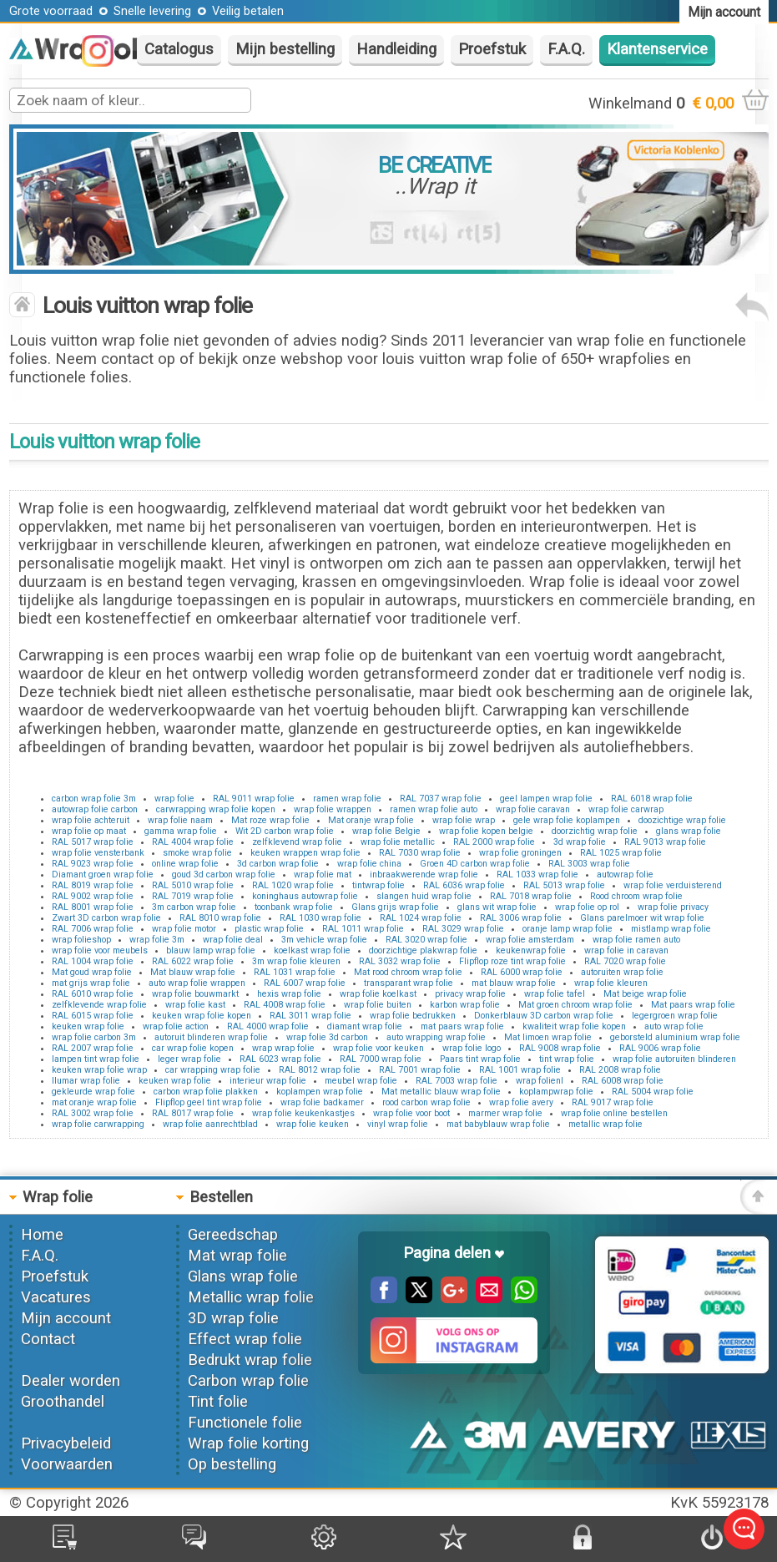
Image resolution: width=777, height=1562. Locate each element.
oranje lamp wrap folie (567, 928)
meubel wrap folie (361, 1080)
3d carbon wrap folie (278, 863)
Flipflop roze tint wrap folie (512, 961)
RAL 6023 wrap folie (280, 1059)
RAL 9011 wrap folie (254, 798)
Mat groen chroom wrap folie (575, 1004)
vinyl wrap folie (397, 1124)
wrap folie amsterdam (530, 939)
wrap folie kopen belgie (486, 831)
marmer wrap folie (505, 1113)
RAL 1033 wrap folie (537, 874)
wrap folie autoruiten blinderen (674, 1059)
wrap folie (174, 798)
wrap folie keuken (312, 1124)
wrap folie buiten (377, 1004)
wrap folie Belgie (386, 831)
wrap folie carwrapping (98, 1124)
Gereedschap (233, 1235)
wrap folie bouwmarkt (195, 993)
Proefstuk (492, 49)
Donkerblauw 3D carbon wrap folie (543, 1015)
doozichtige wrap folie (682, 820)
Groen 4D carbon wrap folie (475, 863)
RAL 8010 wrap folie (220, 917)
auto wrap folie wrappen (197, 983)
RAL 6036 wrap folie (464, 885)
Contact (48, 1339)
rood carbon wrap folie (426, 1102)
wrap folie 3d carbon (327, 1037)
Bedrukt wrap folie (250, 1360)
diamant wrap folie (364, 1026)
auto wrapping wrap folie (436, 1037)
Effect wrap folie (245, 1339)
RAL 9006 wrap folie (660, 1048)
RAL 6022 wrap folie (193, 961)
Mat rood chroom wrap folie (408, 972)
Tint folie (218, 1402)
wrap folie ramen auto (636, 939)
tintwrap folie (378, 885)
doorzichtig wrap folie (595, 831)
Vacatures (56, 1297)
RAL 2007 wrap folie (93, 1048)
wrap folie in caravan (626, 950)
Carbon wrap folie (248, 1381)
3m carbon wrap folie (194, 907)
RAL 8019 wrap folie (93, 885)
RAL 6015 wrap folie (93, 1015)
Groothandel (62, 1402)
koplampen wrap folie (319, 1091)
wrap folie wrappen (332, 809)
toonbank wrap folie (294, 907)
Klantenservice (657, 49)
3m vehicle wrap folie (324, 939)
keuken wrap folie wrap (99, 1069)
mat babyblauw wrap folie (498, 1124)
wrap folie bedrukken (413, 1015)
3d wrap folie (579, 842)
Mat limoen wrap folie (548, 1037)
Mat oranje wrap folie (371, 820)
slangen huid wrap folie (424, 896)
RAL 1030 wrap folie (320, 917)
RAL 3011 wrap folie (310, 1015)
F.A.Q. (566, 49)
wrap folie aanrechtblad (210, 1124)
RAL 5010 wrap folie (193, 885)
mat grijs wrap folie (91, 983)
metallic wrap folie (605, 1124)
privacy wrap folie (470, 993)
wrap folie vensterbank (98, 852)
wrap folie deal (233, 939)
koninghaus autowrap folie (305, 896)
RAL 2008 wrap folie (620, 1069)
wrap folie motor (184, 928)
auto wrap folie (674, 1026)
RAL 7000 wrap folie (380, 1059)
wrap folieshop (81, 939)
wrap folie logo (471, 1048)
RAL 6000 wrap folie (522, 972)
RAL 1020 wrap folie (293, 885)
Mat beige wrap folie (645, 993)
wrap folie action (176, 1026)
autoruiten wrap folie (622, 972)
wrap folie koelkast (378, 993)
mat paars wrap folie (462, 1026)
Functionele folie (245, 1422)
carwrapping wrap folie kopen (215, 809)
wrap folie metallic (398, 842)
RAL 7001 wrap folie (420, 1069)
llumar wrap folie (86, 1080)
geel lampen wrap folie (546, 798)
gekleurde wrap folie (93, 1091)
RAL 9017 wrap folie (612, 1102)
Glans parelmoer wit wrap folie (642, 917)
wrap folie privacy (673, 907)
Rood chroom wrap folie (636, 896)
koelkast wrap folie (312, 950)
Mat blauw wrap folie (192, 972)
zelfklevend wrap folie (297, 842)
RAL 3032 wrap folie (400, 961)
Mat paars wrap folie (693, 1004)
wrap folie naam (180, 820)
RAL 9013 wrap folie (665, 842)
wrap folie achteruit (90, 820)
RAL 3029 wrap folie (463, 928)
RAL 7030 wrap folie (420, 852)
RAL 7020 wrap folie (625, 961)
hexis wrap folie (289, 993)
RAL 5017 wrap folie (93, 842)
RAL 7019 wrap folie (193, 896)
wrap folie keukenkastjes (303, 1113)
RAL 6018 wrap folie (652, 798)
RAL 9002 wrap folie (93, 896)
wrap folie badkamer (322, 1102)
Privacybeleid (66, 1443)
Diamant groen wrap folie (103, 874)
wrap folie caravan (533, 809)
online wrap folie (185, 863)
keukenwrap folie (531, 950)
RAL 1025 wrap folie (621, 852)
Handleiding (396, 49)
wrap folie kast (195, 1004)
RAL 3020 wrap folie (426, 939)
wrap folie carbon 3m (94, 1037)
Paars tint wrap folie (480, 1059)
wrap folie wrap (463, 820)
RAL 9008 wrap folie (560, 1048)
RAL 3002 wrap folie (93, 1113)
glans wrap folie (688, 831)
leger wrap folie (189, 1059)
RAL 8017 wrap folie (193, 1113)
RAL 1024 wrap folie (421, 917)
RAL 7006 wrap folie (93, 928)
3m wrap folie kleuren (296, 961)
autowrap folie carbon (95, 809)
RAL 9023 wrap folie (93, 863)
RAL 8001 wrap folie (93, 907)
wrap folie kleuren (611, 983)
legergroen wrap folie (675, 1015)
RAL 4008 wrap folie (284, 1004)
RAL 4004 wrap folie (193, 842)
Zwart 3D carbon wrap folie (106, 917)
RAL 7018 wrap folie (531, 896)
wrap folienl (539, 1080)
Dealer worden (70, 1381)
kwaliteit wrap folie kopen (574, 1026)
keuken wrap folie (88, 1026)
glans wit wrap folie (497, 907)
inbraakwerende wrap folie (424, 874)
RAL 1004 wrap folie (93, 961)
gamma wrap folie (180, 831)
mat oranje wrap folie (94, 1102)
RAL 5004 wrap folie (653, 1091)
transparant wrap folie (408, 983)
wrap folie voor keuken (378, 1048)
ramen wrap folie (347, 798)
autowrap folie (625, 874)
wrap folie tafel (554, 993)
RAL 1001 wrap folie (520, 1069)
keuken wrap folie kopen (201, 1015)
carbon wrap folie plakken (206, 1091)
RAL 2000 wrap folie (494, 842)
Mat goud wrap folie (92, 972)
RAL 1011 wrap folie (363, 928)
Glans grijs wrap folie (395, 907)
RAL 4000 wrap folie (268, 1026)
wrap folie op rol (587, 907)
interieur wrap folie (268, 1080)
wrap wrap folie (283, 1048)
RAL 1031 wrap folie (295, 972)
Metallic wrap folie (251, 1297)
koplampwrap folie (556, 1091)
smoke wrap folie (197, 852)
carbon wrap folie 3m (94, 798)
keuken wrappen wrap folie (305, 852)
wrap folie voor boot (411, 1113)
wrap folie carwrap (625, 809)
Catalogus (179, 49)
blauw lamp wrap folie (210, 950)
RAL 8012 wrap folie (320, 1069)
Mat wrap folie (237, 1255)
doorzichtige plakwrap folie (423, 950)
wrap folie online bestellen (614, 1113)
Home (42, 1235)
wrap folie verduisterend (672, 885)
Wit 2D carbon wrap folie (284, 831)
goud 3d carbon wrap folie (223, 874)
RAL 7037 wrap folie (441, 798)
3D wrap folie (233, 1318)
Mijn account (66, 1318)
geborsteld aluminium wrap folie (675, 1037)
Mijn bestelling (285, 49)
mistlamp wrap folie (671, 928)
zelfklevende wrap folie (99, 1004)
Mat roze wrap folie (270, 820)
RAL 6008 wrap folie (622, 1080)
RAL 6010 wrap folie (93, 993)
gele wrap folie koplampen (566, 820)
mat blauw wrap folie (514, 983)
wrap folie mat (322, 874)
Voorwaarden (67, 1464)
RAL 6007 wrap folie (305, 983)
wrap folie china (369, 863)
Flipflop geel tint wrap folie (208, 1102)
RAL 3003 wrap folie (589, 863)
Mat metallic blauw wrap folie (441, 1091)
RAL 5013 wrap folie (564, 885)
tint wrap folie (566, 1059)
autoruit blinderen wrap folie (211, 1037)
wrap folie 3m (156, 939)
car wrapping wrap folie (212, 1069)
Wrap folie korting (248, 1443)
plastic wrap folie (269, 928)
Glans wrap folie (243, 1276)
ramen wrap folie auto (433, 809)
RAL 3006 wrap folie (521, 917)
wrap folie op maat (89, 831)
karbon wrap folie (465, 1004)
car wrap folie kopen (193, 1048)
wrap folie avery (521, 1102)
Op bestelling (232, 1464)
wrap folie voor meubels (100, 950)
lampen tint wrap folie (95, 1059)
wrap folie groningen (520, 852)
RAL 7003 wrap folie (456, 1080)
